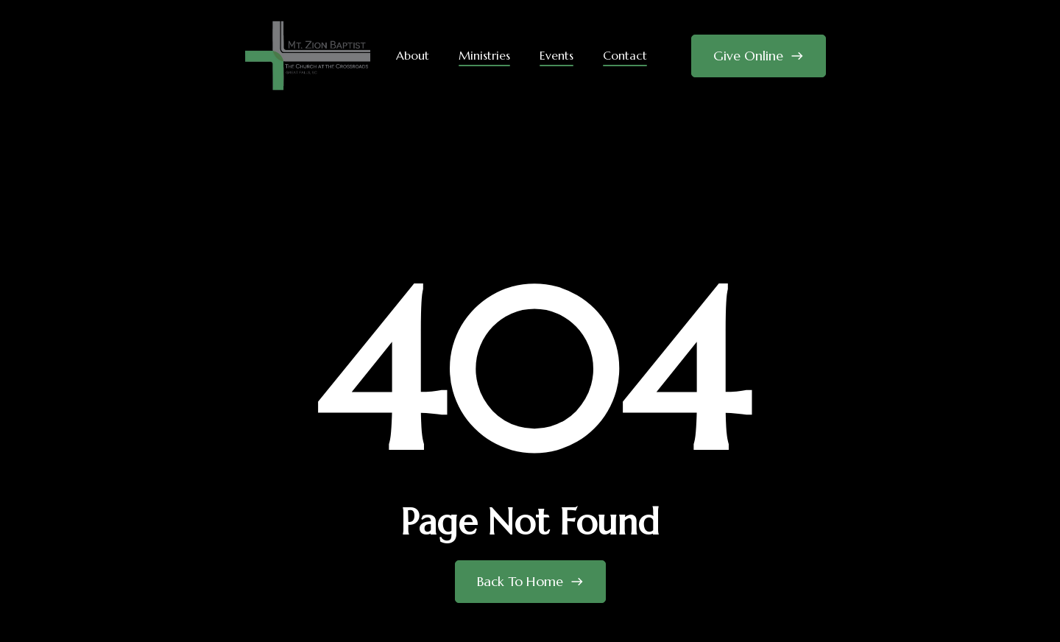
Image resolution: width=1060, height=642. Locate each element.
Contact (625, 55)
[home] (307, 55)
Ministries (484, 55)
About (412, 55)
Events (556, 55)
